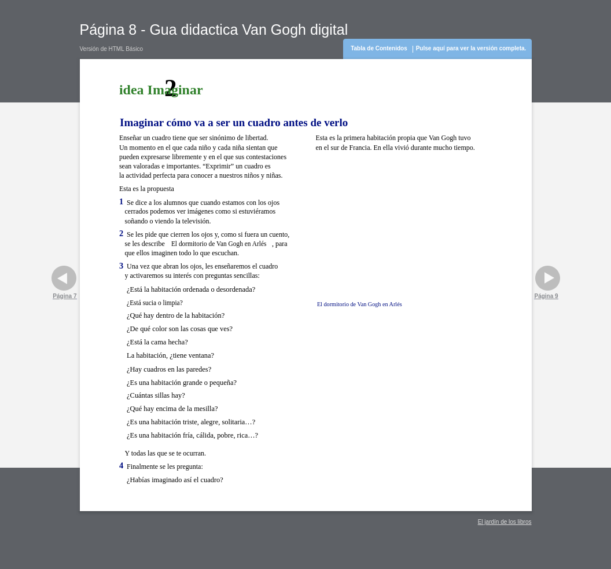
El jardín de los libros (505, 522)
